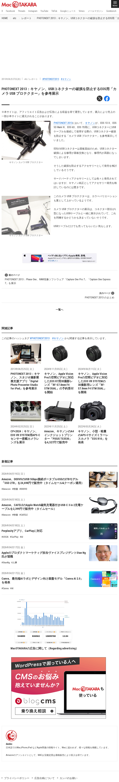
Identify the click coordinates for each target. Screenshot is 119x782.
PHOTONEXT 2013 (63, 122)
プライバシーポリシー (16, 778)
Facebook (10, 11)
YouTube (44, 11)
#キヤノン (66, 79)
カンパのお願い (68, 778)
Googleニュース (68, 11)
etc (14, 18)
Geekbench (111, 11)
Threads (21, 11)
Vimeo (82, 11)
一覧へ (59, 309)
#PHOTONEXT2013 (50, 79)
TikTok (54, 11)
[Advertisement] (59, 46)
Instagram (32, 11)
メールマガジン (95, 11)
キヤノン (90, 122)
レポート (26, 18)
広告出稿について (44, 778)
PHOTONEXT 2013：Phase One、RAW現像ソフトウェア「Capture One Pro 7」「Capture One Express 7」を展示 (57, 279)
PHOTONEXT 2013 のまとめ (99, 295)
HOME (5, 18)
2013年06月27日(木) (11, 79)
